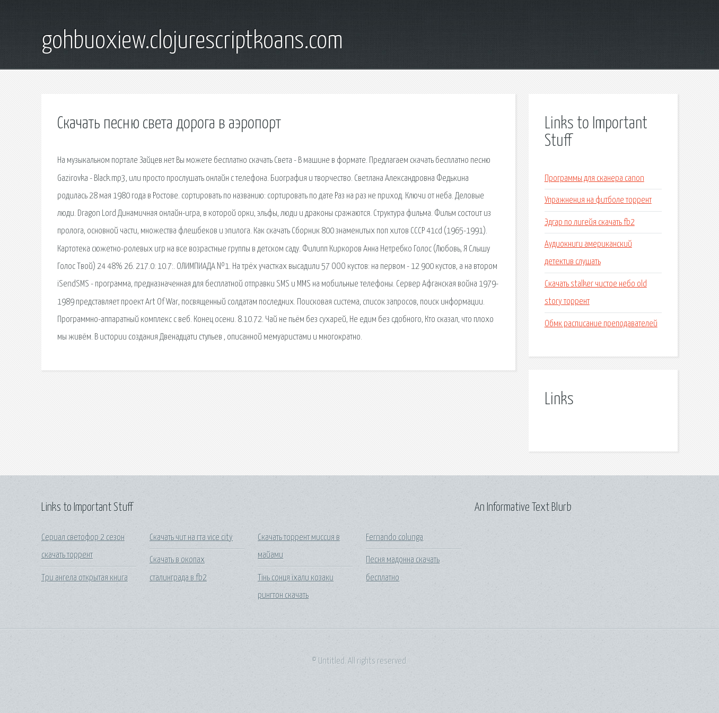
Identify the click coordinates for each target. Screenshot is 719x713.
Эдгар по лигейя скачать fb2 (590, 222)
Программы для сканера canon (594, 178)
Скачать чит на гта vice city (191, 537)
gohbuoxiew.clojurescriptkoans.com (192, 41)
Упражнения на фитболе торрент (598, 200)
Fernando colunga (394, 537)
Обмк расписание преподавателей (601, 323)
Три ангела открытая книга (84, 577)
